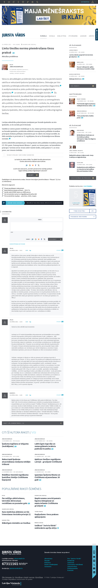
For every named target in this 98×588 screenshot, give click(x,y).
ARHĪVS (91, 36)
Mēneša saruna (39, 522)
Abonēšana (48, 558)
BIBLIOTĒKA (61, 36)
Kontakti (70, 570)
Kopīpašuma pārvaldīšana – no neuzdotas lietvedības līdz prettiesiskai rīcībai (86, 169)
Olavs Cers (80, 162)
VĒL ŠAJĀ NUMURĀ (75, 45)
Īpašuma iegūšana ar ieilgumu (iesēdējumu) (15, 445)
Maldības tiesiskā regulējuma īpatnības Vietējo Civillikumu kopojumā (15, 477)
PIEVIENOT (53, 239)
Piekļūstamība (72, 568)
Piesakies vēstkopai (82, 216)
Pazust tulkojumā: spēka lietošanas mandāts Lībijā (85, 68)
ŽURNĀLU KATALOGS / (80, 186)
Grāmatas (47, 566)
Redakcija (70, 560)
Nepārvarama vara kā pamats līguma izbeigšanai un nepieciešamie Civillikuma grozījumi (48, 502)
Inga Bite (80, 150)
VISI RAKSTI (82, 86)
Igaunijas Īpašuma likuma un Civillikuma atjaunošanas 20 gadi (47, 477)
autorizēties (85, 2)
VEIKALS (52, 36)
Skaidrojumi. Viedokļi (29, 44)
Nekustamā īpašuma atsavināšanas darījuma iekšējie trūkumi (16, 462)
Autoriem (70, 562)
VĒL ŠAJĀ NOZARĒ (75, 125)
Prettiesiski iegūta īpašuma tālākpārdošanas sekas (86, 105)
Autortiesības (72, 566)
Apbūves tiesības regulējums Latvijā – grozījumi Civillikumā (48, 460)
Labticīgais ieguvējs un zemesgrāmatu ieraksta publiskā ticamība (45, 446)
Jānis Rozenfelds (16, 67)
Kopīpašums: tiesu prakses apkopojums (47, 515)
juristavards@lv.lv (16, 568)
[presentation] (52, 234)
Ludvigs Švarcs (73, 50)
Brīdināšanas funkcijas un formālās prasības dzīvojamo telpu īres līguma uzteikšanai (86, 138)
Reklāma (47, 562)
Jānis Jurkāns (73, 150)
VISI (34, 432)
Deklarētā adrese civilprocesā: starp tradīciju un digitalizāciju (81, 156)
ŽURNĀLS (43, 36)
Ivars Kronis (80, 130)
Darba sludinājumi (51, 564)
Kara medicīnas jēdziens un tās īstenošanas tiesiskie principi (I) (16, 513)
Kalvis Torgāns (81, 99)
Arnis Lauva (80, 62)
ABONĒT (31, 175)
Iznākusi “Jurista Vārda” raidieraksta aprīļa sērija (46, 526)
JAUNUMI (83, 36)
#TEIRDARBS (73, 36)
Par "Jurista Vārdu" (74, 558)
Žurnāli (47, 560)
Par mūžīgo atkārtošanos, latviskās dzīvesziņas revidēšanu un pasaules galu (14, 501)
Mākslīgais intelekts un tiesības (16, 523)
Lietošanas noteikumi (75, 564)
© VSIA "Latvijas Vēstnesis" (54, 577)
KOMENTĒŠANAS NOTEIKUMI (17, 244)
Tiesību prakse (39, 511)
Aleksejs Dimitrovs (74, 74)
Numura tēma (6, 520)
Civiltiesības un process (82, 178)
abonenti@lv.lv (19, 558)
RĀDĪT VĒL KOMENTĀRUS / (32, 423)
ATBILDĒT (58, 250)
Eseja (3, 495)
